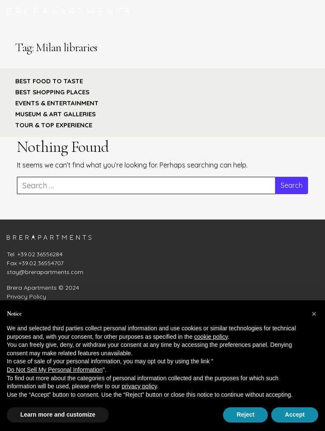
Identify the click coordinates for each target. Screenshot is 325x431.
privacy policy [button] (139, 386)
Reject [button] (245, 414)
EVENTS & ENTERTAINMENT (57, 103)
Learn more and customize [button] (57, 414)
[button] (314, 314)
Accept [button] (295, 414)
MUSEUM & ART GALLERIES (55, 114)
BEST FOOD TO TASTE (49, 81)
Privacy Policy (26, 296)
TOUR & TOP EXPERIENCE (53, 125)
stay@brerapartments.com (45, 272)
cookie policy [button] (211, 336)
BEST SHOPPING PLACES (52, 92)
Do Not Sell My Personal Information (54, 369)
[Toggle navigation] (309, 11)
